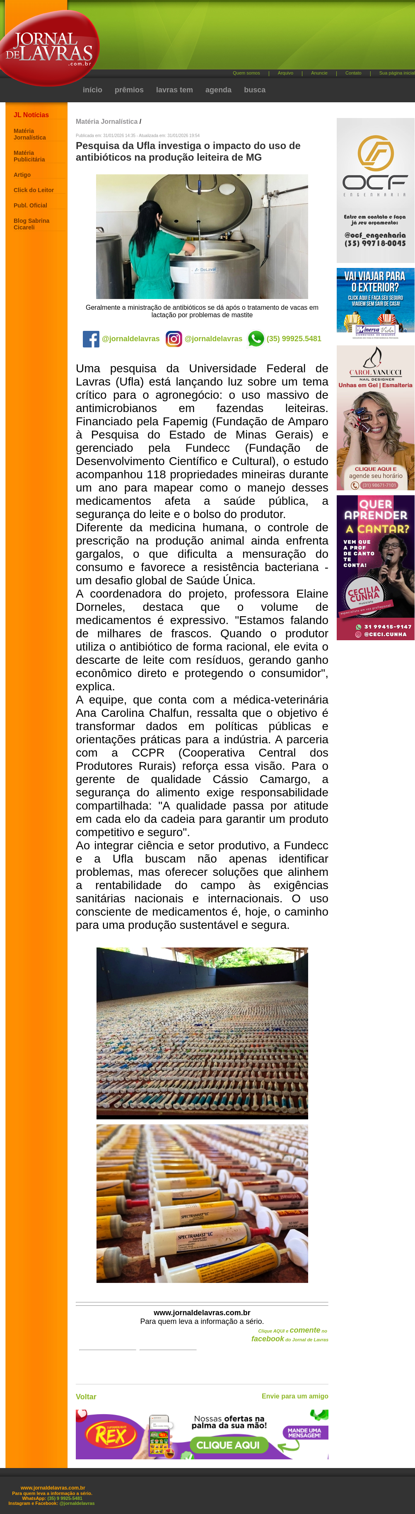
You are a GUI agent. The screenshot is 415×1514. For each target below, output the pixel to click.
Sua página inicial (397, 72)
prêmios (129, 90)
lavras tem (174, 90)
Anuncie (319, 72)
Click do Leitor (34, 190)
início (92, 90)
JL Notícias (31, 114)
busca (254, 90)
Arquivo (285, 72)
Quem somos (246, 72)
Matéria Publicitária (29, 156)
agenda (218, 90)
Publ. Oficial (30, 205)
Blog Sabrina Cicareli (31, 224)
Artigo (22, 174)
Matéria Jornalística (30, 134)
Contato (353, 72)
